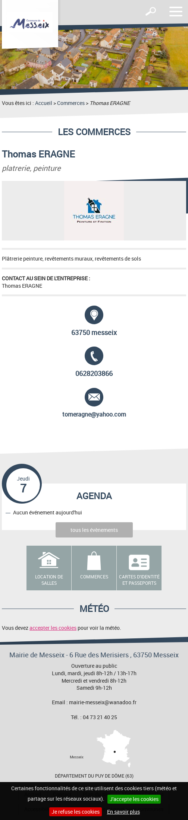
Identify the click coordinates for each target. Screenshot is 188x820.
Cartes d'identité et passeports (139, 580)
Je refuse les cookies (75, 811)
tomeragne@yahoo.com (94, 403)
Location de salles (49, 580)
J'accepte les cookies (134, 799)
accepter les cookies (52, 627)
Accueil (43, 102)
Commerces (71, 102)
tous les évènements (94, 529)
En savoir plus (123, 811)
